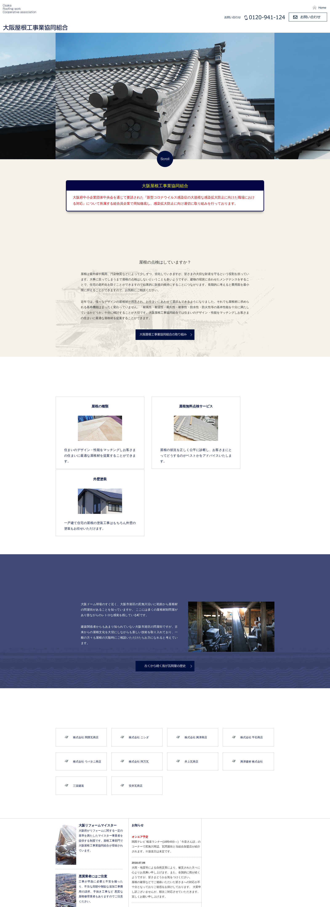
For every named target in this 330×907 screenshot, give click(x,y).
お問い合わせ (314, 901)
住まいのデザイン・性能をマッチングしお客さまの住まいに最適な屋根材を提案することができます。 (89, 455)
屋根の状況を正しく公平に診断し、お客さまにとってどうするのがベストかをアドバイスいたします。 (165, 455)
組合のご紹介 (218, 28)
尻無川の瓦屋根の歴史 (250, 28)
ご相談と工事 (313, 28)
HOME (210, 901)
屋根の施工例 (285, 28)
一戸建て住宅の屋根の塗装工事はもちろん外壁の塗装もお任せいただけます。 (241, 455)
